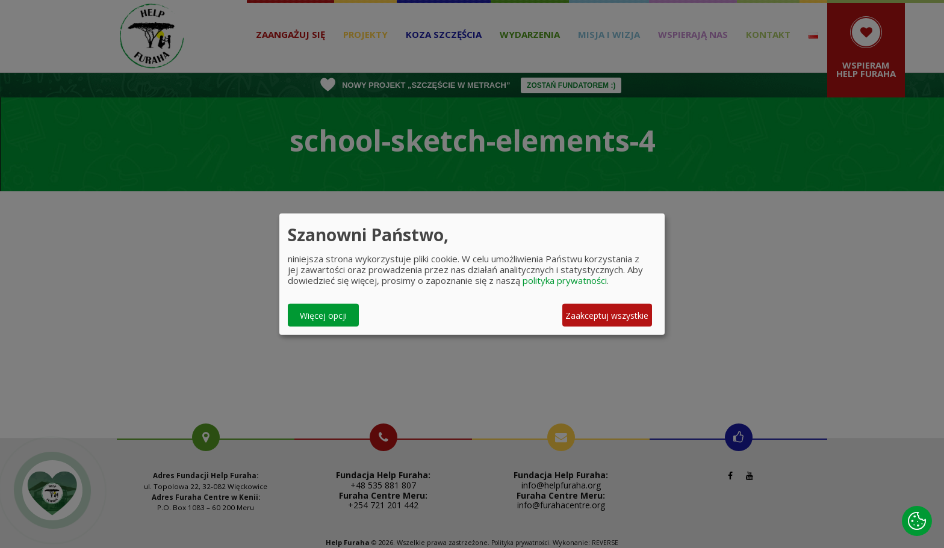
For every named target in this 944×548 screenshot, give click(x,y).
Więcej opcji (323, 315)
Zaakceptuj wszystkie (606, 315)
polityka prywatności (565, 280)
